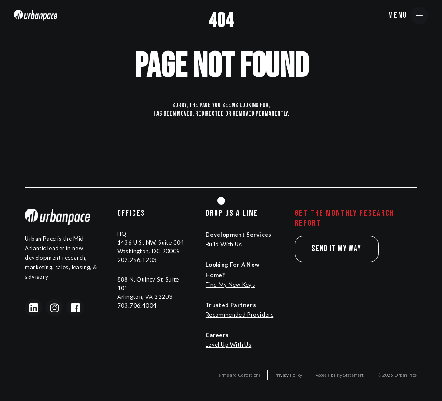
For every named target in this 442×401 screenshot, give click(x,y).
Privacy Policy (288, 375)
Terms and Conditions (239, 375)
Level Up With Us (228, 344)
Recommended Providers (239, 314)
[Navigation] (35, 15)
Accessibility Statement (340, 375)
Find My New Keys (230, 284)
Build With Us (224, 244)
